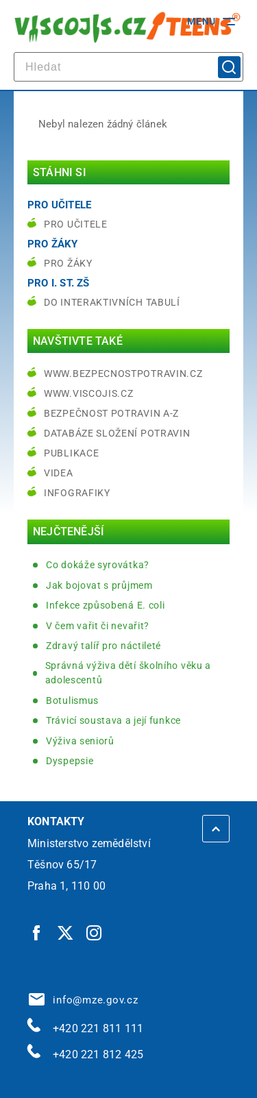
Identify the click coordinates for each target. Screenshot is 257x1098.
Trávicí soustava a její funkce (113, 720)
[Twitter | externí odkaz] (65, 932)
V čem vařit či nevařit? (97, 625)
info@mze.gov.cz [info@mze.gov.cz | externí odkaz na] (83, 1000)
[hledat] (128, 67)
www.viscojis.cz (89, 393)
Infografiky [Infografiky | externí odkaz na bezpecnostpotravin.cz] (77, 492)
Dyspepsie (69, 760)
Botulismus (72, 700)
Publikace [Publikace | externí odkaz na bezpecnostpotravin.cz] (71, 453)
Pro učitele (76, 224)
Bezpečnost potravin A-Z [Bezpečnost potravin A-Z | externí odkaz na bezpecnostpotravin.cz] (111, 413)
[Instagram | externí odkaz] (94, 932)
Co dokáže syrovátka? (97, 564)
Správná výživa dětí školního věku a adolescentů (128, 672)
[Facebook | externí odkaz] (37, 932)
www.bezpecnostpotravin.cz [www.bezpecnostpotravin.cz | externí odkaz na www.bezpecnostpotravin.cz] (123, 373)
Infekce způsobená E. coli (105, 605)
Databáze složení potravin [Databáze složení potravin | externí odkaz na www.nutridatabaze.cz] (117, 433)
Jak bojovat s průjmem (99, 585)
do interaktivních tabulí (112, 302)
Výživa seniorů (80, 740)
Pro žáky (68, 263)
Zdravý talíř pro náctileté (103, 645)
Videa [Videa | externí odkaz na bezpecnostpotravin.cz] (58, 472)
